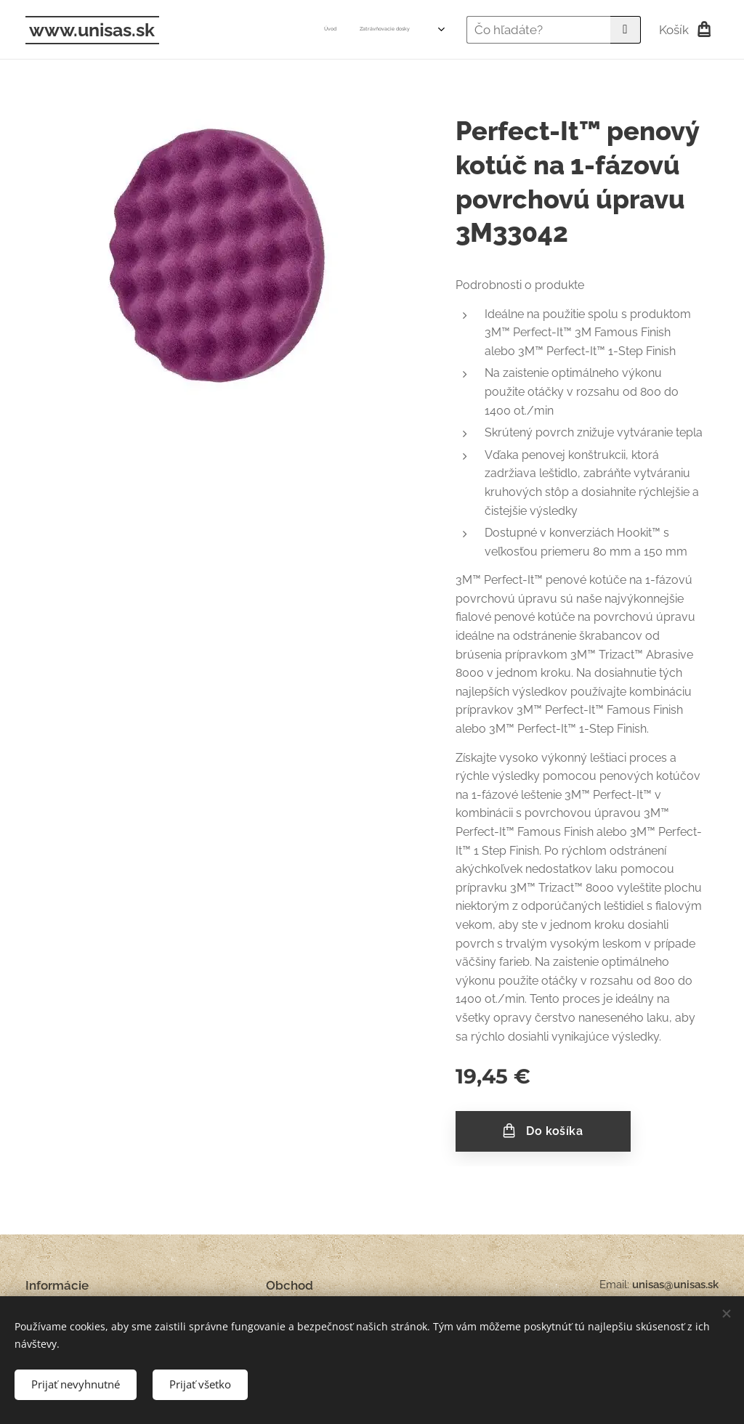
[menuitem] (204, 30)
